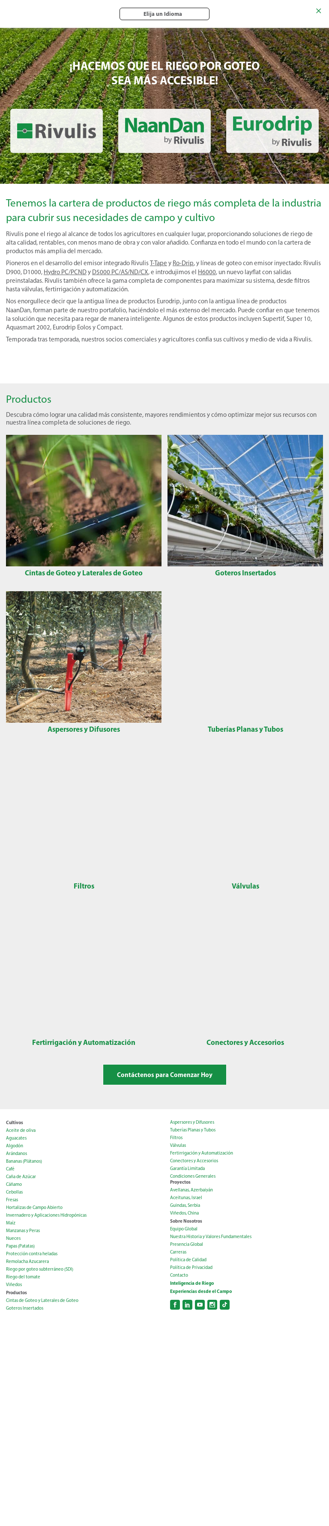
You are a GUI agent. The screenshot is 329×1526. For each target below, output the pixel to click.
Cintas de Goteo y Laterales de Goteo (42, 1300)
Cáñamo (14, 1184)
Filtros (176, 1137)
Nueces (13, 1238)
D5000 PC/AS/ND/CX (120, 272)
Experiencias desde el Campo (201, 1291)
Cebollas (14, 1192)
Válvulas (178, 1145)
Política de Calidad (188, 1260)
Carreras (178, 1252)
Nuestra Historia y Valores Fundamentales (210, 1236)
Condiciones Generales (192, 1176)
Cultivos (14, 1122)
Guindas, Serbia (185, 1205)
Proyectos (180, 1182)
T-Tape (158, 263)
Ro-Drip (183, 263)
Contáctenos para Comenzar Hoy (164, 1075)
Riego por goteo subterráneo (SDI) (39, 1269)
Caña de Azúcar (21, 1176)
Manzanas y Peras (23, 1230)
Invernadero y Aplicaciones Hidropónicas (46, 1215)
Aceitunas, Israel (186, 1197)
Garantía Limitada (187, 1168)
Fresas (12, 1200)
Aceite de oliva (21, 1130)
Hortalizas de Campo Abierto (34, 1207)
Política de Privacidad (191, 1267)
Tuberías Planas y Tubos (192, 1130)
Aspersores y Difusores (192, 1122)
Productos (16, 1293)
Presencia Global (186, 1244)
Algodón (14, 1146)
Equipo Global (183, 1229)
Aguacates (16, 1138)
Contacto (179, 1275)
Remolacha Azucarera (27, 1261)
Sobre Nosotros (186, 1221)
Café (10, 1169)
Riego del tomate (23, 1277)
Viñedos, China (184, 1213)
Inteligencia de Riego (192, 1283)
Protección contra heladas (31, 1254)
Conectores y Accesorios (194, 1161)
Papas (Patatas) (20, 1246)
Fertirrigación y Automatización (201, 1153)
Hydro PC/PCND (65, 272)
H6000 (207, 272)
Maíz (10, 1223)
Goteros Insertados (24, 1308)
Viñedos (14, 1284)
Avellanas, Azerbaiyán (191, 1190)
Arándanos (16, 1153)
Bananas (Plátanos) (24, 1161)
